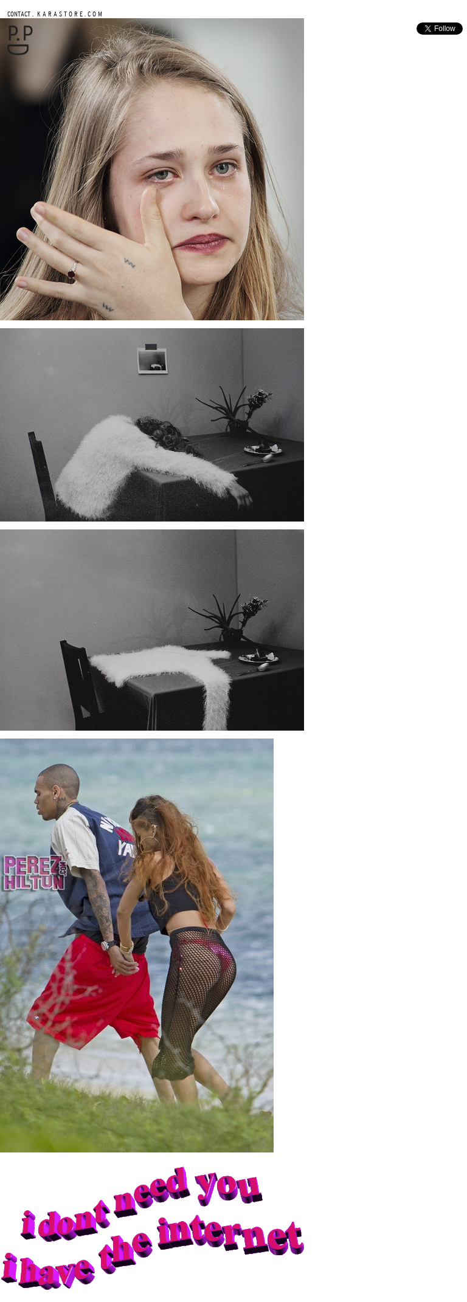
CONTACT (18, 14)
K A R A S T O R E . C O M (68, 14)
